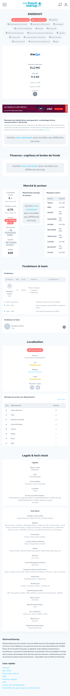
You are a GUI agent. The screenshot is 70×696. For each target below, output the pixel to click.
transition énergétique (23, 28)
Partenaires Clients (10, 673)
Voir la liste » (61, 399)
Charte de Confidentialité (13, 685)
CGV (4, 682)
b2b (55, 42)
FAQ (4, 676)
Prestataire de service (11, 244)
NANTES (53, 20)
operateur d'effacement (40, 24)
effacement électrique (15, 33)
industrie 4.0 (14, 37)
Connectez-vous (35, 365)
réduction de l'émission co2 (39, 42)
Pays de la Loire (38, 20)
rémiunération (55, 37)
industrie (61, 33)
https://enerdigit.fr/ (35, 372)
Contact (5, 668)
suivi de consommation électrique (40, 33)
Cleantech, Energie (21, 20)
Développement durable (17, 24)
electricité (51, 28)
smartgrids (58, 24)
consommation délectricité (34, 37)
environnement (18, 42)
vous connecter (24, 137)
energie (39, 28)
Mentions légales (9, 679)
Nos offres (6, 670)
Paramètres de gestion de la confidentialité (21, 688)
